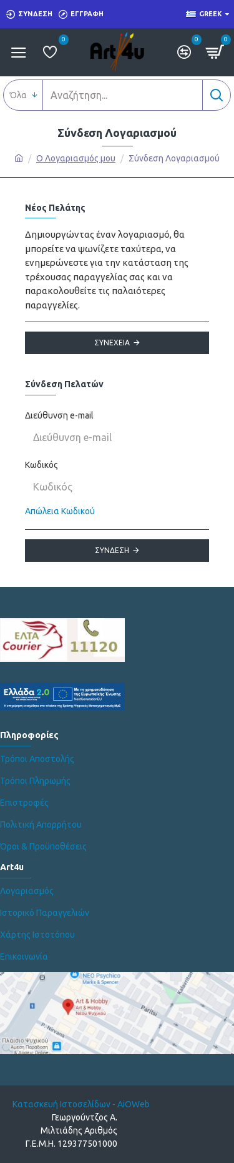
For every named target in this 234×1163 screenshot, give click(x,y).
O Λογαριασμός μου (75, 158)
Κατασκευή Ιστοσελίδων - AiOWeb (81, 1104)
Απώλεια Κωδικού (60, 511)
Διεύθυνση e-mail (59, 415)
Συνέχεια (112, 342)
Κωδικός (41, 465)
